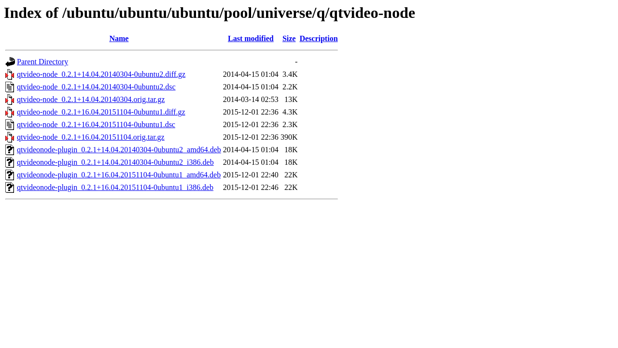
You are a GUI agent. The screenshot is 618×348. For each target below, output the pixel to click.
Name (118, 38)
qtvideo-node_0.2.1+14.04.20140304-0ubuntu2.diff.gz (101, 74)
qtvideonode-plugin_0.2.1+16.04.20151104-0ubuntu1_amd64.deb (119, 175)
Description (318, 38)
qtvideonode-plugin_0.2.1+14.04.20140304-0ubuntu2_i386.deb (115, 162)
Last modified (251, 38)
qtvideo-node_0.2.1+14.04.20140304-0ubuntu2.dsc (96, 87)
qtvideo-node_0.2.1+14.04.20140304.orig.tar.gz (91, 99)
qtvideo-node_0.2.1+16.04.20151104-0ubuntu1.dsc (96, 124)
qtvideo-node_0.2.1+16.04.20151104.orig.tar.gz (91, 137)
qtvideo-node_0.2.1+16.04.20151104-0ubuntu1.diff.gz (101, 112)
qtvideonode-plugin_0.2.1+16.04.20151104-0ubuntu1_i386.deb (115, 187)
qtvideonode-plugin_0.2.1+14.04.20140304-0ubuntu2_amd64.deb (119, 149)
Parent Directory (42, 62)
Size (289, 38)
